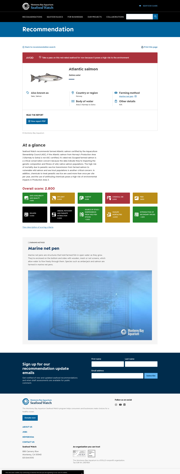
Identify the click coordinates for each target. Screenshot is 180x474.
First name (96, 359)
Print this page (151, 47)
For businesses (75, 17)
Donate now (30, 418)
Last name (129, 359)
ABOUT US (27, 427)
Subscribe (150, 375)
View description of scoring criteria (37, 227)
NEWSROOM (28, 437)
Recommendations (32, 17)
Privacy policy (27, 471)
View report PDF (37, 121)
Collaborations (115, 17)
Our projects (95, 17)
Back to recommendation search (40, 47)
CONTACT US (28, 442)
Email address (97, 370)
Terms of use (38, 471)
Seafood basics (55, 17)
